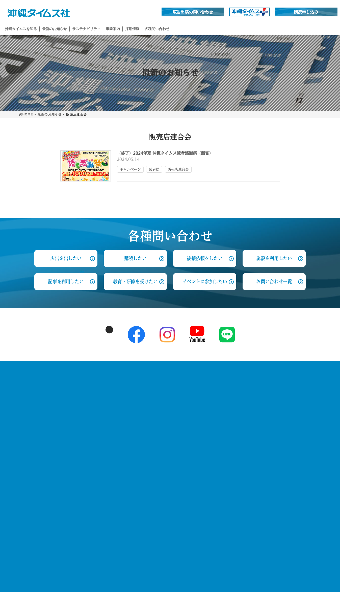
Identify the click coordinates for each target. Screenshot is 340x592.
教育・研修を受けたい (135, 281)
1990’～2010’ (89, 428)
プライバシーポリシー (41, 406)
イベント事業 (165, 397)
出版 (157, 426)
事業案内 (158, 376)
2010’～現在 (89, 438)
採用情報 (263, 376)
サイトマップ (32, 420)
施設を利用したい (274, 258)
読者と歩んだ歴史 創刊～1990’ (107, 418)
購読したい (135, 258)
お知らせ (28, 391)
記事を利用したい (66, 281)
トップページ (32, 376)
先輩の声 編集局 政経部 (279, 387)
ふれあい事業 (90, 474)
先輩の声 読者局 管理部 (279, 417)
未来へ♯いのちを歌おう (100, 483)
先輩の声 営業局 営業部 (279, 426)
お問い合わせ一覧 (274, 281)
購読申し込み (306, 12)
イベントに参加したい (204, 281)
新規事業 (161, 417)
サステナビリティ (92, 453)
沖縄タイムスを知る (94, 376)
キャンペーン (130, 169)
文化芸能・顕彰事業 (171, 407)
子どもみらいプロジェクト (102, 464)
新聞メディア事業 (169, 387)
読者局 (154, 169)
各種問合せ (211, 376)
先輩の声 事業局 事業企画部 (283, 436)
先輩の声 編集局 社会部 (279, 397)
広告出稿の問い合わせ (193, 12)
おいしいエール (92, 493)
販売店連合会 (178, 169)
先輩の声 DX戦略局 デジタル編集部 (290, 407)
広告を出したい (217, 397)
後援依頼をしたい (204, 258)
